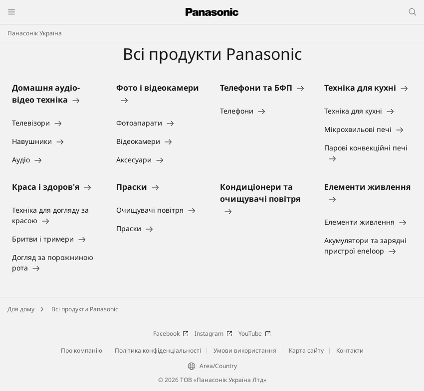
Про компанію (81, 350)
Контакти (350, 350)
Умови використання (244, 350)
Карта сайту (306, 350)
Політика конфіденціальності (158, 350)
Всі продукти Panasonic (84, 309)
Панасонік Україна (34, 33)
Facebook (171, 333)
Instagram (213, 333)
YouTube (254, 333)
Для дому (20, 309)
